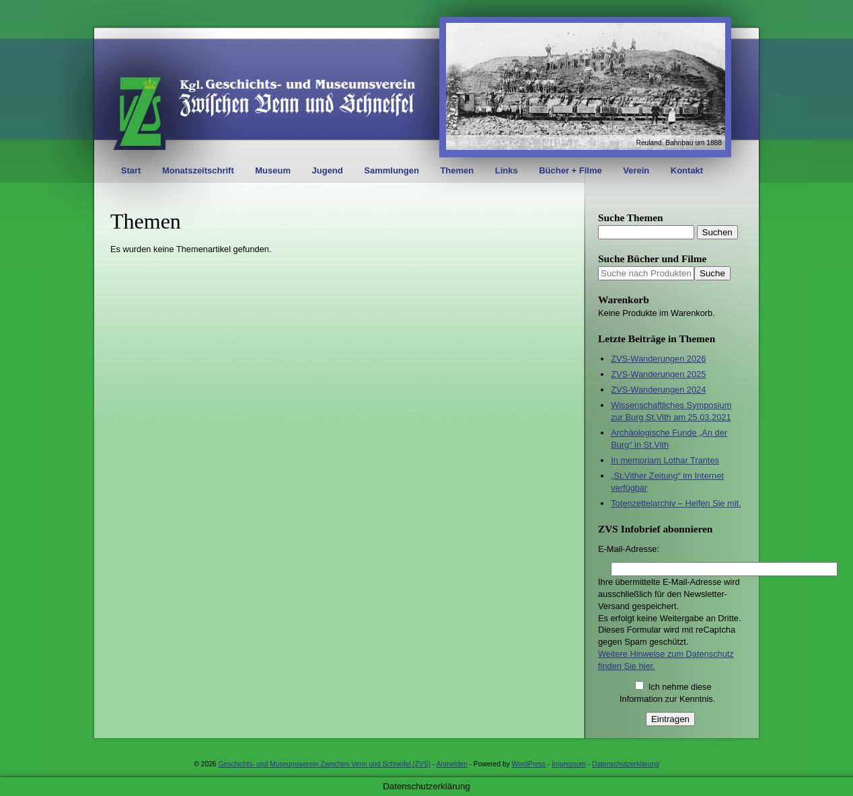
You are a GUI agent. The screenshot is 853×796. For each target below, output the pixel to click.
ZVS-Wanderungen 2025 (658, 374)
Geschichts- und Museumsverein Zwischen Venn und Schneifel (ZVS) (324, 764)
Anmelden (452, 764)
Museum (273, 170)
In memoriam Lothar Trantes (665, 460)
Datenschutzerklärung (625, 764)
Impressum (569, 764)
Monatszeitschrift (198, 170)
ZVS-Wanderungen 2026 (658, 359)
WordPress (529, 764)
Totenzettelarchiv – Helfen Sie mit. (676, 503)
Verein (636, 170)
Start (131, 170)
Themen (457, 170)
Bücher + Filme (570, 170)
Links (506, 170)
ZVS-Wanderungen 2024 (658, 390)
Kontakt (687, 170)
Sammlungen (391, 170)
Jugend (327, 170)
